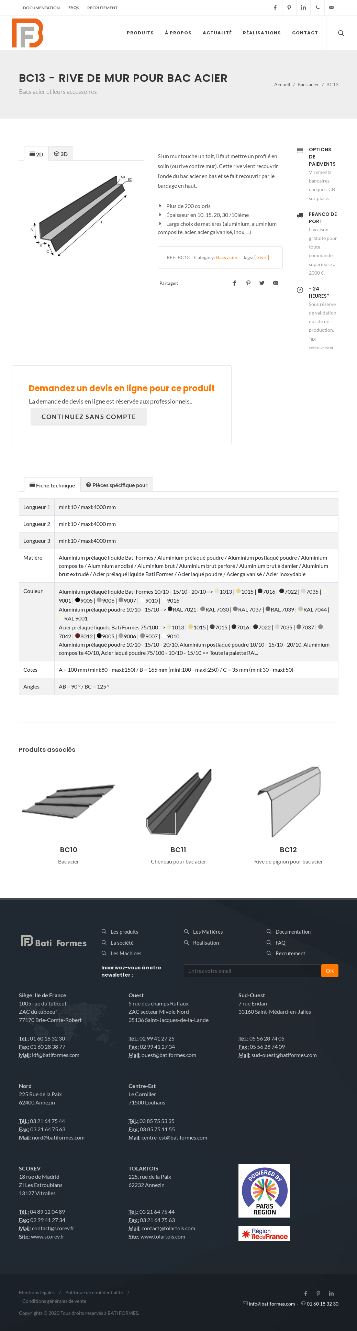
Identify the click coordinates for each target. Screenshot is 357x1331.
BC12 (288, 850)
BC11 (178, 850)
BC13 (184, 257)
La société (122, 942)
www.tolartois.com (163, 1236)
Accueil (282, 84)
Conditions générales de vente (54, 1301)
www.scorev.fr (47, 1236)
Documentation (41, 7)
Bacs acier (308, 84)
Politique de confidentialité (94, 1292)
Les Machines (126, 953)
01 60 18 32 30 (322, 1304)
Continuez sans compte (89, 416)
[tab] (36, 153)
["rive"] (261, 257)
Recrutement (102, 7)
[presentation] (36, 154)
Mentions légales (37, 1292)
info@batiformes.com (272, 1304)
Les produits (124, 931)
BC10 (68, 850)
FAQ (73, 7)
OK (330, 970)
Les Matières (208, 931)
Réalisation (206, 942)
